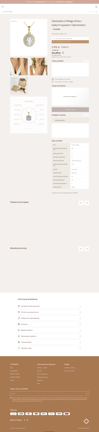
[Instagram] (27, 420)
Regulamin (40, 380)
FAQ (38, 383)
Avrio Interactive (86, 428)
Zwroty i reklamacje (42, 374)
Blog (11, 367)
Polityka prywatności (42, 377)
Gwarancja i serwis (69, 371)
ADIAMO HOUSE (14, 374)
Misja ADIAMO (14, 371)
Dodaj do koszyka (70, 109)
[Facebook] (24, 420)
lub (70, 51)
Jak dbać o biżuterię (69, 367)
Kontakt (12, 380)
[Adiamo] (49, 6)
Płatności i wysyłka (42, 367)
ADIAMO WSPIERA (15, 377)
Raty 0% (39, 371)
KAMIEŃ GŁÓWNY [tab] (60, 120)
